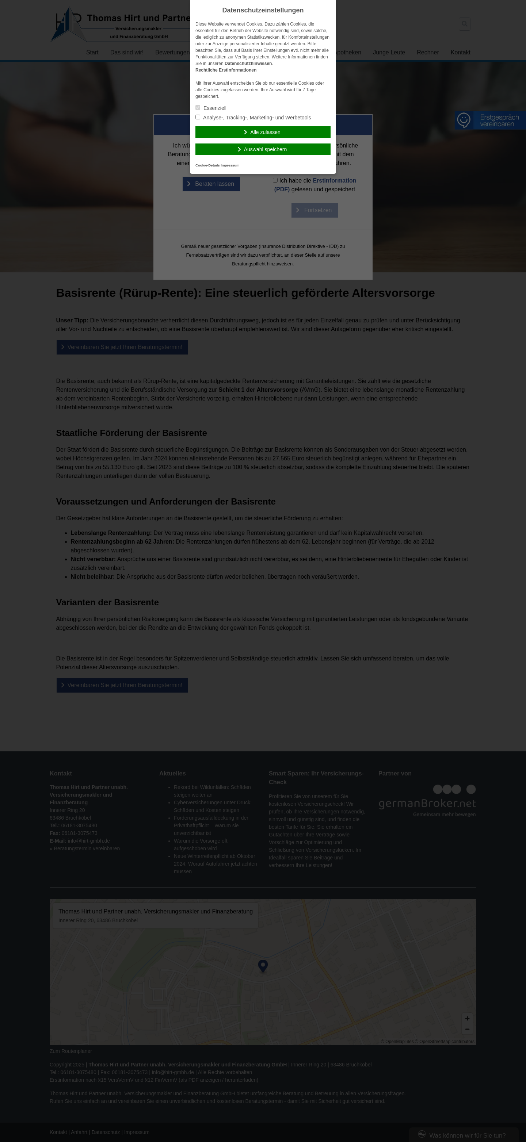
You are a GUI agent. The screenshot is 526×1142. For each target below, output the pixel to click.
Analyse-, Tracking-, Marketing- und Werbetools (253, 117)
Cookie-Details (207, 165)
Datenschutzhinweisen (248, 63)
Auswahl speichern (265, 149)
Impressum (230, 165)
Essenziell (210, 108)
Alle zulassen (265, 132)
